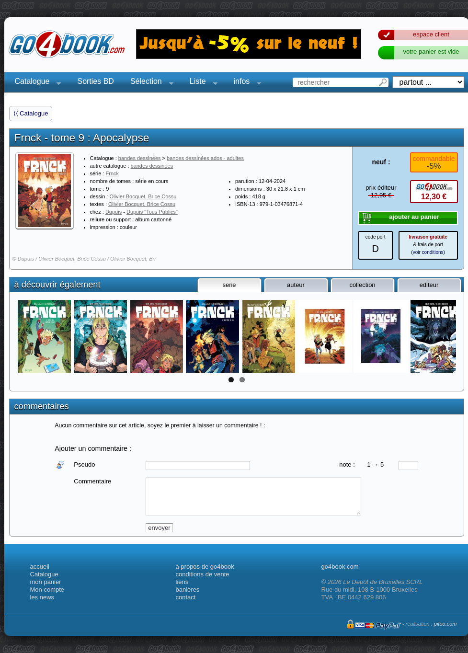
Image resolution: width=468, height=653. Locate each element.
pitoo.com (445, 624)
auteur (296, 284)
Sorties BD (95, 81)
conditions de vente (202, 574)
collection (362, 284)
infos (245, 82)
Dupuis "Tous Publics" (152, 212)
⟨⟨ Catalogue (30, 113)
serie (229, 284)
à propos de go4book (205, 566)
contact (186, 597)
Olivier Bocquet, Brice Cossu (142, 196)
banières (188, 589)
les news (42, 597)
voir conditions (428, 252)
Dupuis (113, 212)
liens (182, 581)
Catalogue (35, 82)
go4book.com (340, 566)
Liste (200, 82)
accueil (39, 566)
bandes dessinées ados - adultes (205, 158)
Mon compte (47, 589)
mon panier (45, 581)
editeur (429, 284)
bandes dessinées (139, 158)
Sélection (149, 82)
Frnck (112, 173)
